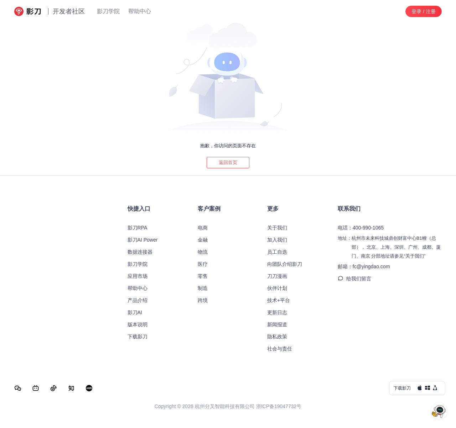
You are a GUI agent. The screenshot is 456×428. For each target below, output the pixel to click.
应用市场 (137, 276)
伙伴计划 (277, 288)
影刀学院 (137, 264)
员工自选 (277, 252)
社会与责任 (279, 349)
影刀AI (135, 312)
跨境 (203, 300)
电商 (203, 228)
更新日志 (277, 312)
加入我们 (277, 240)
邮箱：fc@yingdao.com (364, 266)
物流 (203, 252)
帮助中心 (137, 288)
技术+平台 (278, 300)
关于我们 (277, 228)
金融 (203, 240)
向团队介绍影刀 (284, 264)
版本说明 (137, 324)
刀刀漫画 (277, 276)
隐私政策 (277, 336)
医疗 (203, 264)
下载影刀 (137, 336)
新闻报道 (277, 324)
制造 (203, 288)
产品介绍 (137, 300)
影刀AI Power (143, 240)
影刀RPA (137, 228)
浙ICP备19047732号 (279, 406)
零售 (203, 276)
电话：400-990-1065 (361, 228)
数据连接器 (140, 252)
